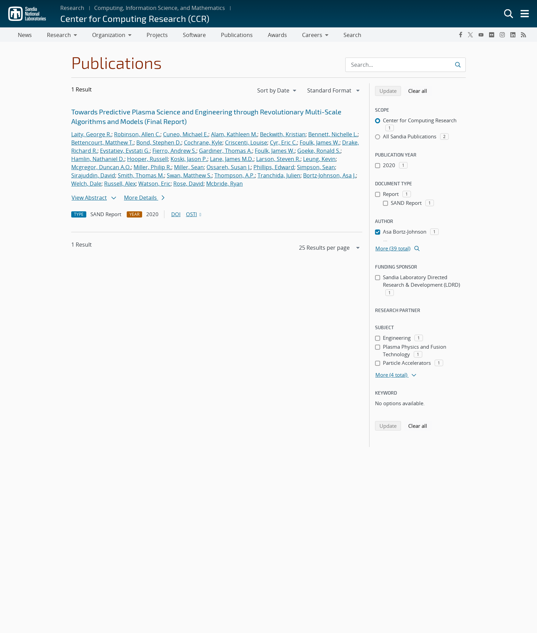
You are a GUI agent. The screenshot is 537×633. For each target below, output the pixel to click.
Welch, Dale (86, 185)
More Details (144, 199)
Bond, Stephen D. (158, 144)
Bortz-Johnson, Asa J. (329, 177)
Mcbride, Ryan (224, 185)
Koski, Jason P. (189, 160)
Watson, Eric (154, 185)
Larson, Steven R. (278, 160)
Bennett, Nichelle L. (333, 135)
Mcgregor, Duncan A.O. (101, 168)
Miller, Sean (189, 168)
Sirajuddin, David (93, 177)
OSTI (194, 215)
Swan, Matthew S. (189, 177)
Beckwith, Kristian (282, 135)
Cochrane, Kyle (203, 144)
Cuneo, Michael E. (185, 135)
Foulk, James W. (319, 144)
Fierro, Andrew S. (174, 152)
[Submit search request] (458, 66)
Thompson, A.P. (234, 177)
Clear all (420, 92)
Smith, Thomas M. (141, 177)
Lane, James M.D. (231, 160)
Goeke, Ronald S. (318, 152)
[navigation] (277, 92)
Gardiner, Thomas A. (225, 152)
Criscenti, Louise (246, 144)
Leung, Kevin (319, 160)
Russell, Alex (120, 185)
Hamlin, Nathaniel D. (97, 160)
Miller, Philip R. (152, 168)
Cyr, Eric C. (283, 144)
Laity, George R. (91, 135)
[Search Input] (405, 66)
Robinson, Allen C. (137, 135)
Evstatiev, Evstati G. (125, 152)
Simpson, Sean (316, 168)
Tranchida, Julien (279, 177)
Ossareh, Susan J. (229, 168)
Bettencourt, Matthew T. (102, 144)
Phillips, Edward (273, 168)
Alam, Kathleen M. (234, 135)
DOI (175, 215)
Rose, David (188, 185)
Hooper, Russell (147, 160)
